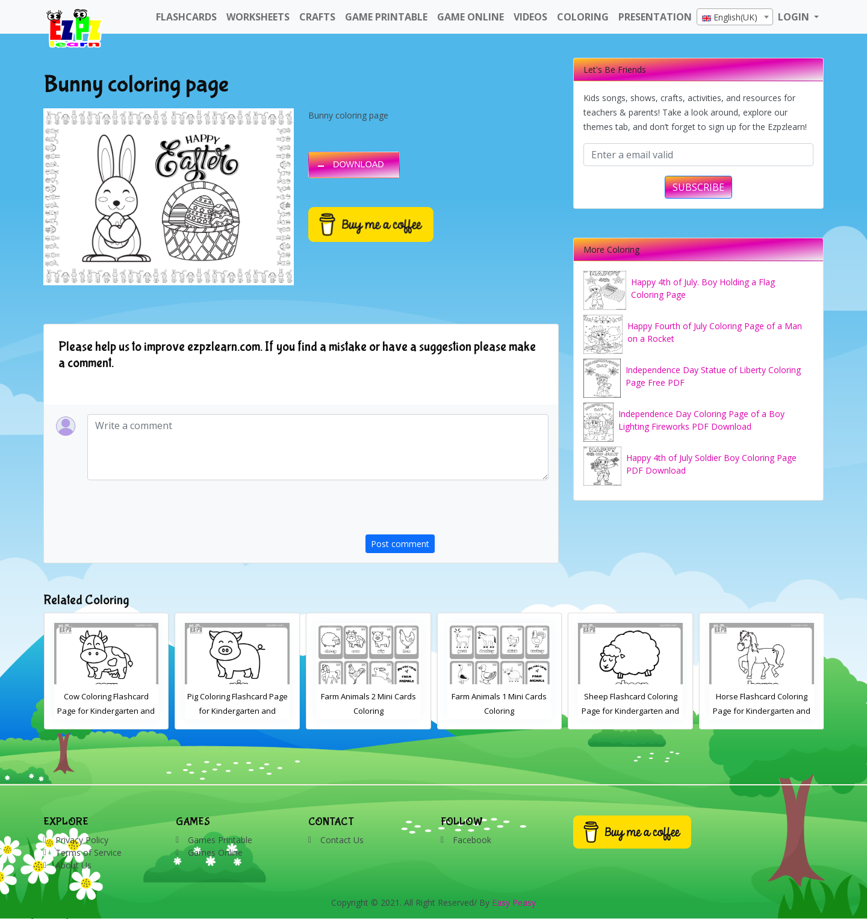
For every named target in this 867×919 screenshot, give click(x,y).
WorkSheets (258, 16)
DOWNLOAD (358, 164)
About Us (73, 865)
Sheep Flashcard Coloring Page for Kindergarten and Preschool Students (630, 711)
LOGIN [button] (795, 16)
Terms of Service (88, 852)
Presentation (655, 16)
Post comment (400, 543)
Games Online (215, 852)
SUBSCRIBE (698, 187)
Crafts (317, 16)
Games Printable (220, 840)
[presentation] (456, 510)
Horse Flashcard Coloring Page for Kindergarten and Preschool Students (761, 711)
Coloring (583, 16)
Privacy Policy (81, 840)
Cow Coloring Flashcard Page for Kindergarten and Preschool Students (106, 711)
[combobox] (735, 16)
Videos (530, 16)
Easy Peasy (514, 902)
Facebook (472, 840)
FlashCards (186, 16)
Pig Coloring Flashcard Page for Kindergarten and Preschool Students (237, 711)
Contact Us (342, 840)
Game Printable (386, 16)
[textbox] (734, 17)
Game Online (470, 16)
